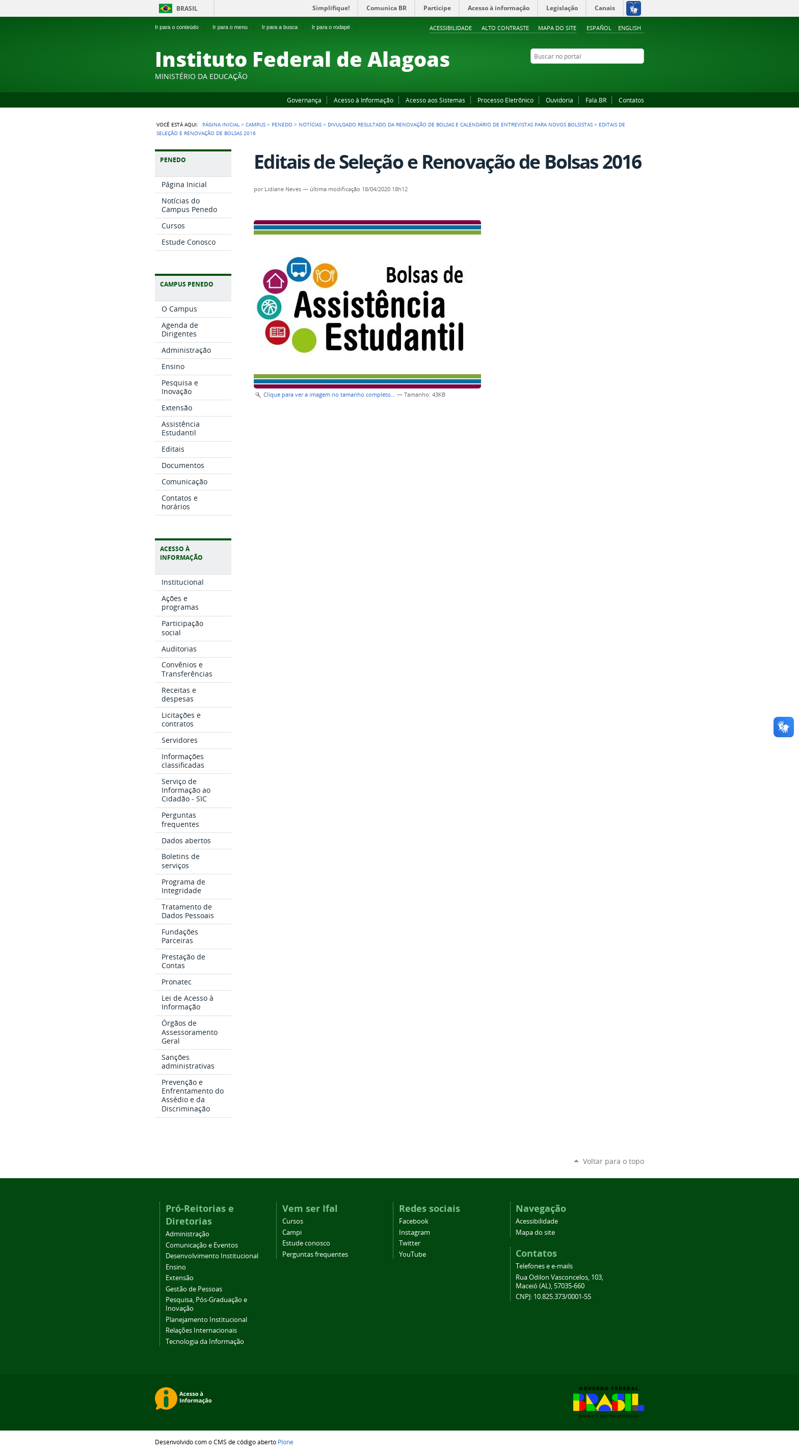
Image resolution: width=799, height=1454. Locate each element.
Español (599, 28)
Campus (255, 124)
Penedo (282, 124)
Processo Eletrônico (505, 100)
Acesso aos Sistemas (435, 100)
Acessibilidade (451, 28)
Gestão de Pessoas (194, 1289)
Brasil (187, 8)
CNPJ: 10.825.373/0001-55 (553, 1296)
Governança (304, 100)
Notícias (310, 124)
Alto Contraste (505, 28)
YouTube (601, 76)
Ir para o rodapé (335, 27)
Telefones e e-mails (544, 1266)
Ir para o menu (234, 27)
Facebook (588, 76)
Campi (292, 1232)
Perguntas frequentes (315, 1254)
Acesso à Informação (363, 100)
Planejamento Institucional (206, 1319)
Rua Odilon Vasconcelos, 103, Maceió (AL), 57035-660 (559, 1281)
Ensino (176, 1267)
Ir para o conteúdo (181, 27)
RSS (639, 76)
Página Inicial (220, 124)
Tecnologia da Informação (205, 1341)
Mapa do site (557, 28)
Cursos (292, 1221)
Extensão (180, 1278)
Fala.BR (595, 100)
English (629, 28)
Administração (187, 1234)
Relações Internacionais (201, 1330)
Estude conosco (306, 1243)
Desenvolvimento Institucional (212, 1256)
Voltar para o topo (613, 1161)
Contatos (631, 100)
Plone (286, 1442)
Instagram (613, 76)
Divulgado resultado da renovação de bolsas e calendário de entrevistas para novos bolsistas (460, 124)
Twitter (626, 76)
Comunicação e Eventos (202, 1245)
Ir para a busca (284, 27)
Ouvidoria (559, 100)
